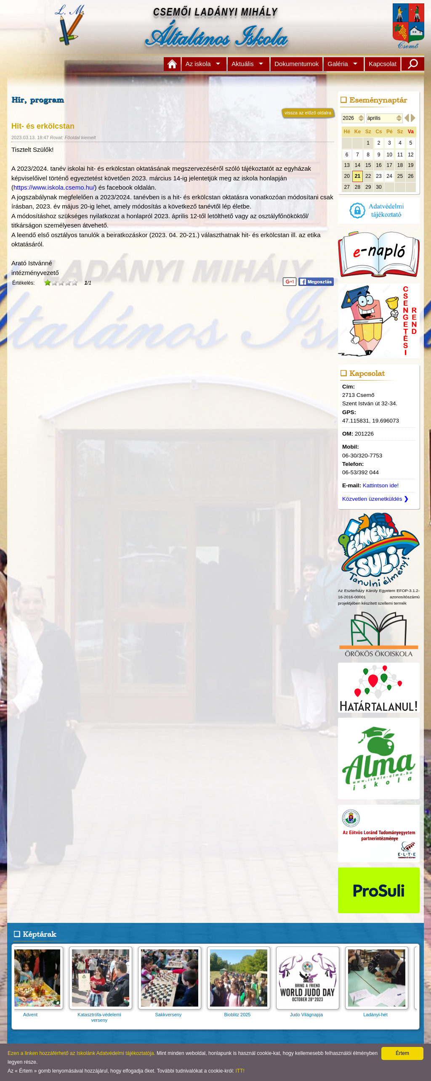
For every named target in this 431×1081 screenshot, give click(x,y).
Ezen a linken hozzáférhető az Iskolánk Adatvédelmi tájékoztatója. (81, 1053)
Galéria (337, 63)
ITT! (239, 1071)
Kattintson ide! (381, 485)
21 (357, 176)
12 (410, 155)
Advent (34, 1012)
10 (389, 155)
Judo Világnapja (310, 1012)
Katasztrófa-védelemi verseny (103, 1015)
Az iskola (198, 63)
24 (389, 176)
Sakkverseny (172, 1012)
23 (378, 176)
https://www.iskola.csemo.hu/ (54, 187)
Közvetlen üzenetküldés (375, 499)
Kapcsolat (382, 63)
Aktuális (242, 63)
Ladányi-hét (379, 1012)
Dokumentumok (296, 63)
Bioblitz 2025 (241, 1012)
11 (400, 155)
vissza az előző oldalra (308, 112)
